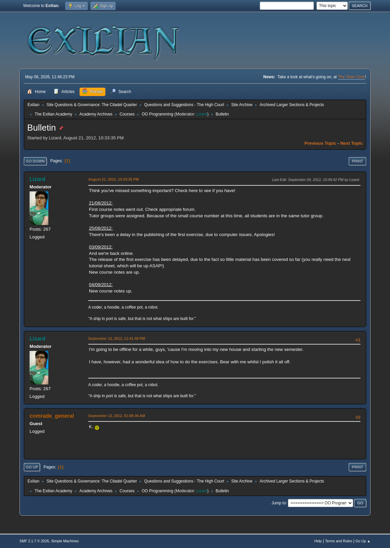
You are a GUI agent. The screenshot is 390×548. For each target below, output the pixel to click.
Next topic (351, 143)
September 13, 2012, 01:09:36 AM (116, 416)
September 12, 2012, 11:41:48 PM (116, 338)
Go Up (32, 467)
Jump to (279, 502)
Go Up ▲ (363, 541)
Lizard (201, 114)
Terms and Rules (338, 541)
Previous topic (320, 143)
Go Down (35, 161)
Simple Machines (65, 541)
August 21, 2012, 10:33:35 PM (113, 179)
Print (357, 161)
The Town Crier (351, 77)
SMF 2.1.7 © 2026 (34, 541)
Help (318, 541)
